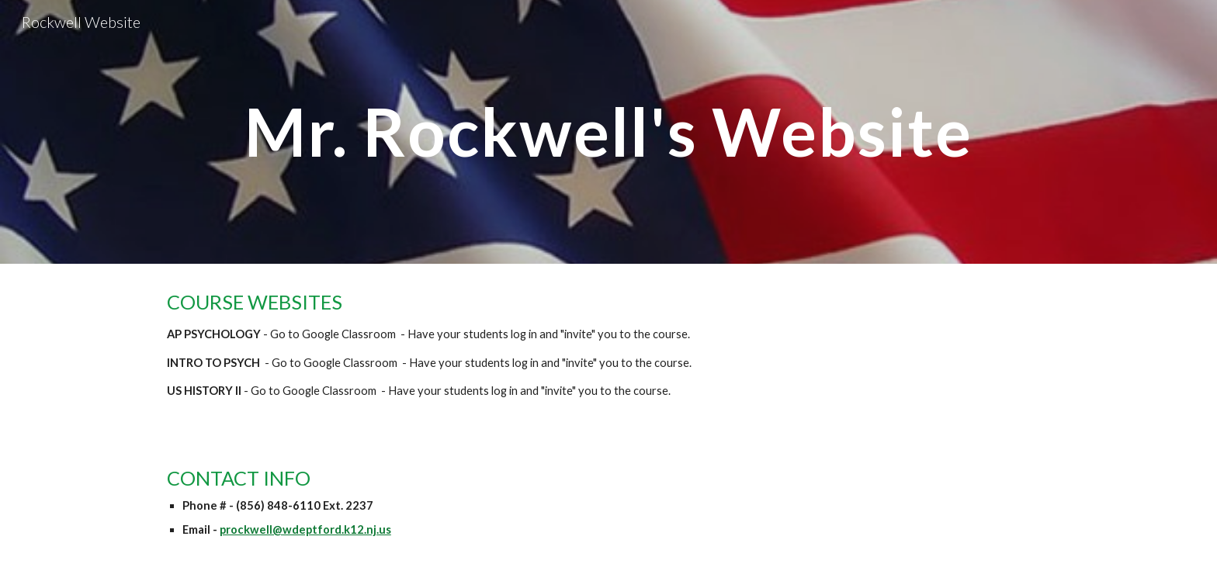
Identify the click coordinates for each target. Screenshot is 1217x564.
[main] (608, 131)
